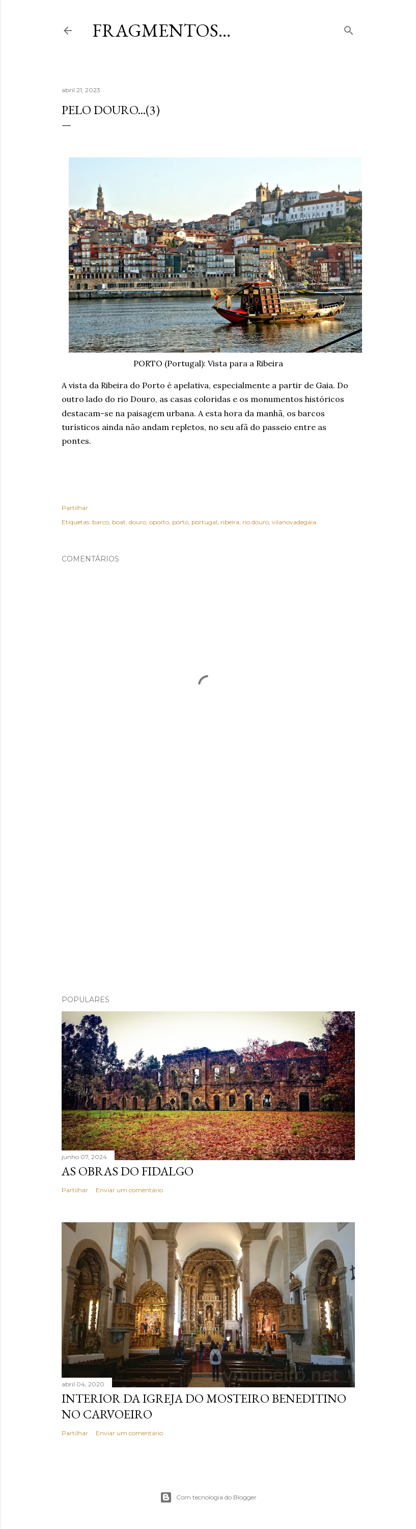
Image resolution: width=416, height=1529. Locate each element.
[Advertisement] (208, 898)
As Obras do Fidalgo (127, 1171)
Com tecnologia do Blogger (208, 1497)
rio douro (255, 522)
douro (137, 522)
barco (100, 522)
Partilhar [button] (75, 508)
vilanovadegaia (294, 522)
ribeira (229, 522)
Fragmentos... (161, 30)
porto (180, 522)
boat (119, 522)
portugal (204, 522)
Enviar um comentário (129, 1190)
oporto (159, 522)
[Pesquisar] (349, 28)
